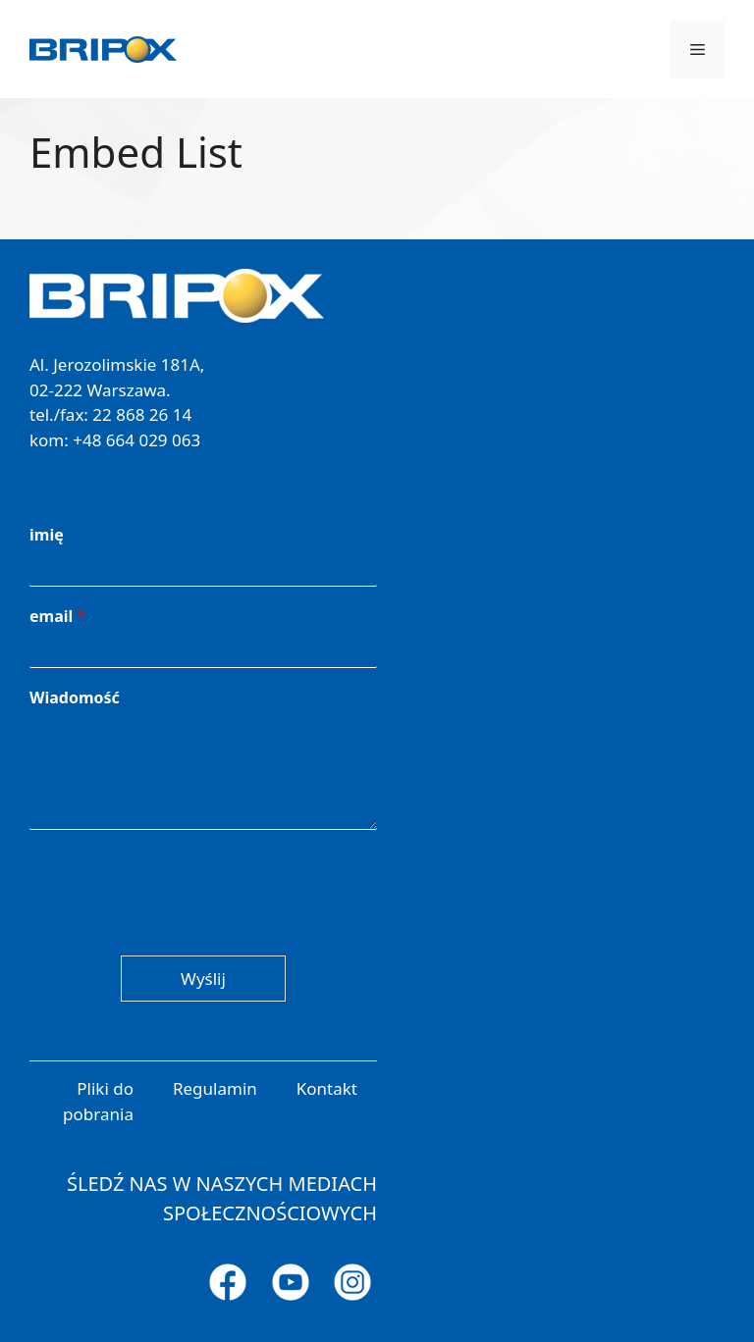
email (57, 616)
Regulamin (215, 1088)
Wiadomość (74, 698)
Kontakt (326, 1088)
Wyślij (203, 978)
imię (46, 535)
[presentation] (178, 923)
